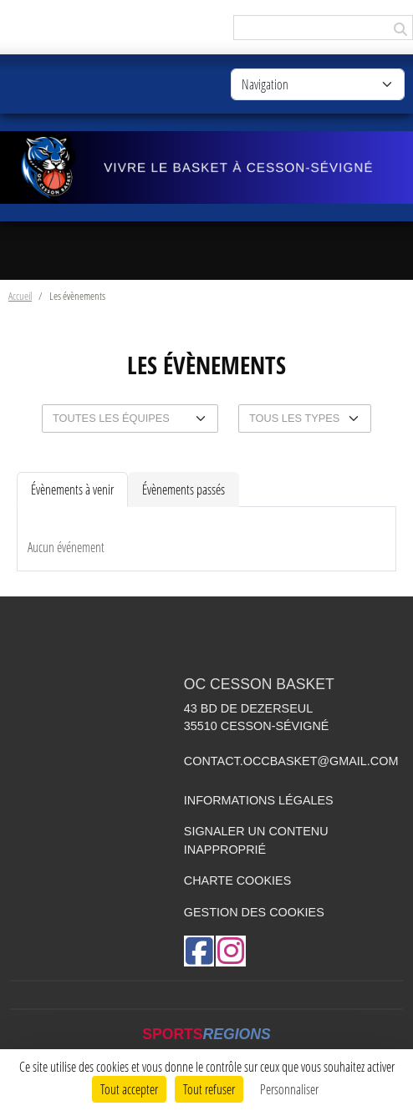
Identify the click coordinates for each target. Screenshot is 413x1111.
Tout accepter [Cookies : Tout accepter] (129, 1089)
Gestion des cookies (254, 912)
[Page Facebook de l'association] (199, 951)
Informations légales (259, 800)
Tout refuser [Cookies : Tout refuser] (209, 1089)
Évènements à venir (72, 489)
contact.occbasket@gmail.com (291, 761)
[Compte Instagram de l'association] (231, 951)
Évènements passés (183, 489)
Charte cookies (237, 880)
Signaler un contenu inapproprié (256, 840)
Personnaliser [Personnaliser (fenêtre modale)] (289, 1089)
